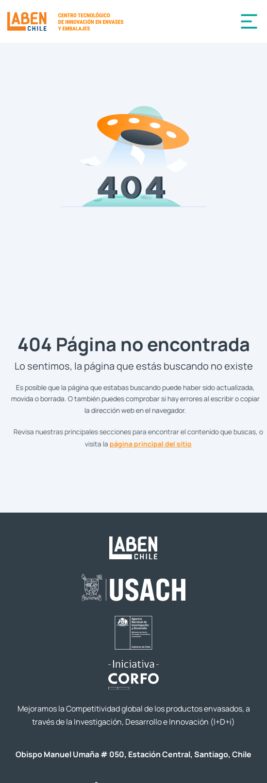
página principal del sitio (154, 443)
